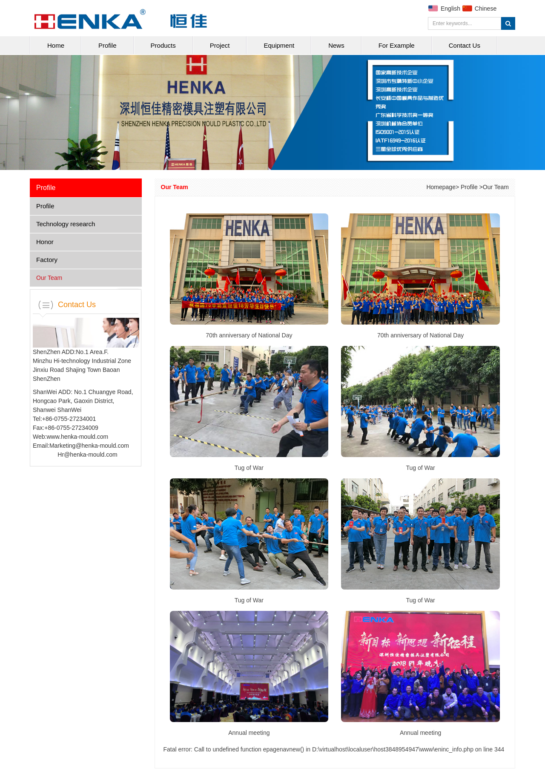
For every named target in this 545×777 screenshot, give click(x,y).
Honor (45, 241)
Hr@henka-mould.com (87, 454)
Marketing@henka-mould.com (89, 445)
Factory (46, 259)
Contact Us (464, 45)
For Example (397, 45)
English (450, 8)
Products (163, 45)
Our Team (49, 277)
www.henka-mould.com (77, 436)
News (336, 45)
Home (55, 45)
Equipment (279, 45)
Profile (107, 45)
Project (220, 45)
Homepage (441, 187)
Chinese (485, 8)
